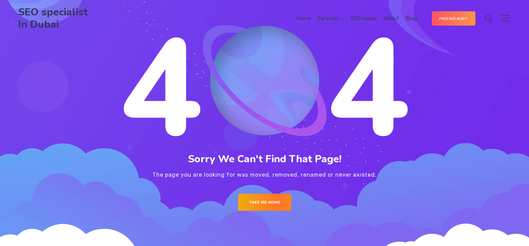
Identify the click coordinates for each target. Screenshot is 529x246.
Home (303, 18)
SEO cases (364, 18)
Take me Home (264, 202)
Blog (411, 18)
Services (328, 18)
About (391, 18)
